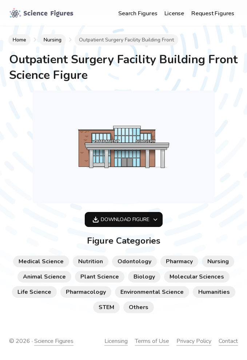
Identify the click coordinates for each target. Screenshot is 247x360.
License (174, 13)
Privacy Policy (193, 341)
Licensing (116, 341)
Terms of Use (152, 341)
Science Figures (53, 341)
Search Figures (137, 13)
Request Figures (212, 13)
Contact (228, 341)
